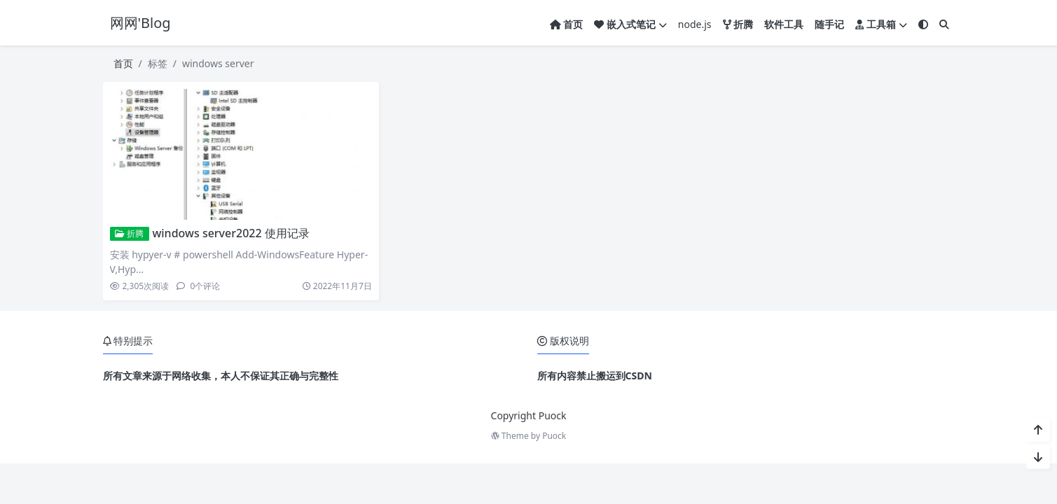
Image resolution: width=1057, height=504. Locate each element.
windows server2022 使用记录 (230, 233)
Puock (554, 436)
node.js (695, 24)
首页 (123, 63)
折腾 (129, 233)
